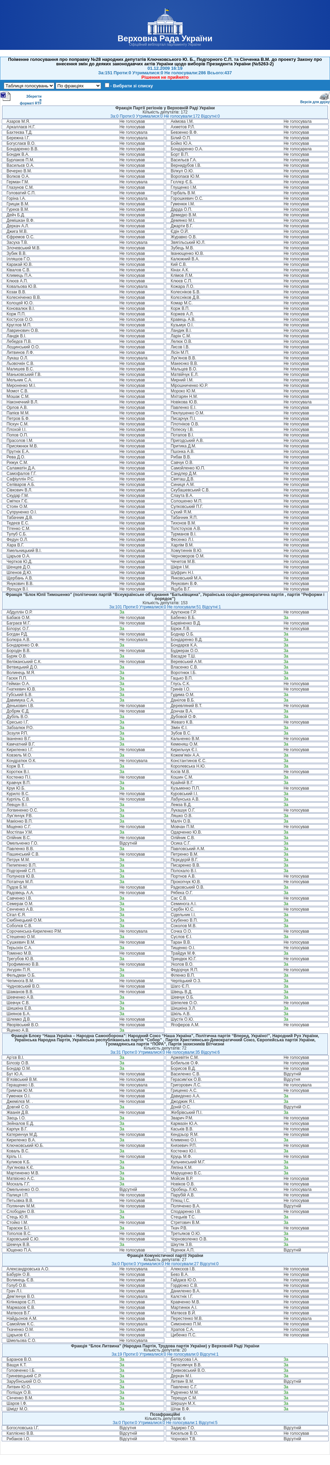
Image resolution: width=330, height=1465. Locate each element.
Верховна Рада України (165, 38)
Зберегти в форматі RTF (21, 98)
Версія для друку (315, 100)
